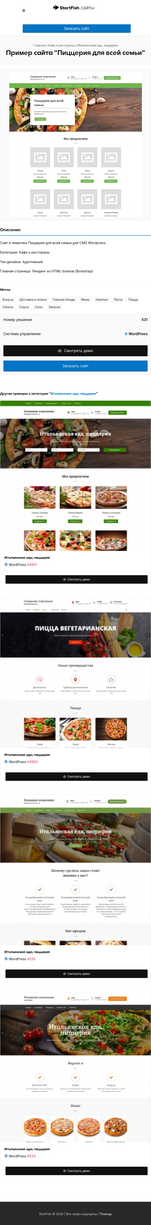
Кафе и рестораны (61, 45)
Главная (39, 45)
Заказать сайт (76, 28)
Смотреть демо (75, 350)
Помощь (106, 1214)
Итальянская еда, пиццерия (97, 45)
